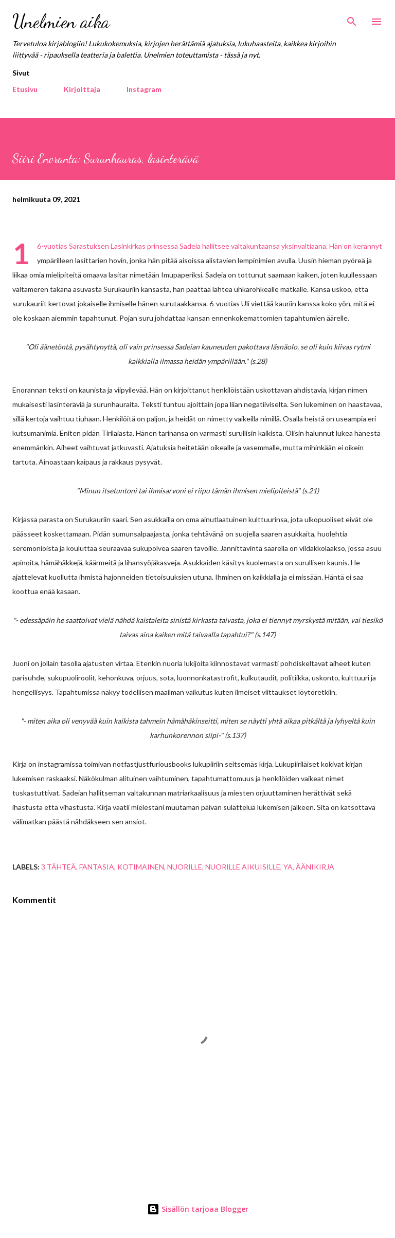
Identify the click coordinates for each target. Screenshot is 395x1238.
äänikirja (315, 866)
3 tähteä (58, 866)
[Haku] (352, 18)
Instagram (144, 89)
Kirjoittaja (82, 89)
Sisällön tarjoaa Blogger (197, 1209)
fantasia (96, 866)
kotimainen (140, 866)
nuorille (184, 866)
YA (288, 866)
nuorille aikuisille (242, 866)
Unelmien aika (61, 21)
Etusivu (25, 89)
